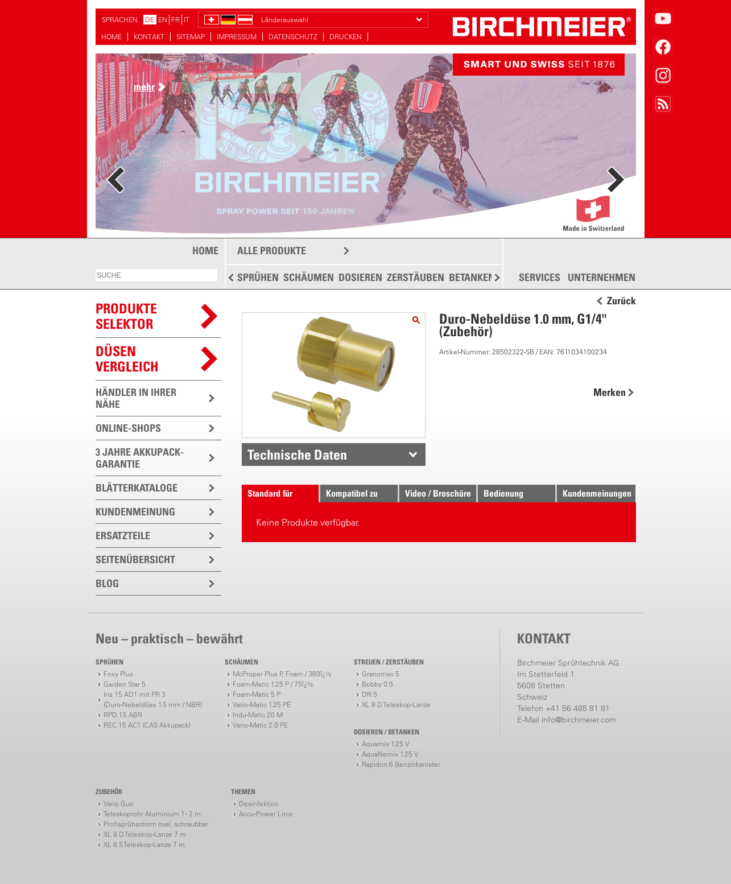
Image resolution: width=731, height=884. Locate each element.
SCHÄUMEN (308, 277)
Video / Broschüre (438, 493)
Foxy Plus (118, 674)
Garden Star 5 (125, 684)
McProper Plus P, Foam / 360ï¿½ (282, 674)
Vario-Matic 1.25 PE (262, 704)
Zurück (621, 301)
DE (149, 19)
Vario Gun (119, 803)
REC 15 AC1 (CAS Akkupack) (147, 725)
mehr (144, 87)
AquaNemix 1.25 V (390, 754)
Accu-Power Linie (266, 813)
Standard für (269, 493)
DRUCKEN (345, 36)
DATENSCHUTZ (293, 36)
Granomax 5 (380, 674)
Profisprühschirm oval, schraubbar (156, 824)
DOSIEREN (360, 277)
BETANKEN (472, 277)
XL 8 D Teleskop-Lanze (396, 704)
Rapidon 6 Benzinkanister (401, 764)
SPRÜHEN (258, 277)
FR (175, 19)
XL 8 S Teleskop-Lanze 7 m (144, 844)
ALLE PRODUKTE (271, 251)
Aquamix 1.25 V (385, 744)
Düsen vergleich (127, 358)
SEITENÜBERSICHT (135, 559)
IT (186, 19)
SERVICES (539, 277)
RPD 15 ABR (123, 714)
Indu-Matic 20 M (258, 714)
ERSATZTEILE (123, 536)
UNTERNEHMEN (601, 277)
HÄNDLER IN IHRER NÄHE (136, 398)
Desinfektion (259, 803)
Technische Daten (297, 454)
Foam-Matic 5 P (256, 694)
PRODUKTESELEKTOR (126, 316)
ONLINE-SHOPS (128, 428)
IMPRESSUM (237, 36)
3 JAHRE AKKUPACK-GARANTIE (140, 458)
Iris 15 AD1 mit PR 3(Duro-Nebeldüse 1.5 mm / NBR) (153, 699)
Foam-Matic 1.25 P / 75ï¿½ (273, 684)
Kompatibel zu (352, 493)
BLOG (107, 583)
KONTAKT (149, 36)
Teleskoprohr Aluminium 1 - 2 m (152, 813)
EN (162, 19)
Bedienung (503, 493)
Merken (609, 392)
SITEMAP (190, 36)
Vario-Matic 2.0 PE (260, 725)
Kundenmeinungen (597, 493)
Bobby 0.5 (377, 684)
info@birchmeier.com (579, 719)
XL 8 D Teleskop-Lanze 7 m (145, 834)
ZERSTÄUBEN (415, 277)
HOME (111, 36)
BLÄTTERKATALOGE (136, 488)
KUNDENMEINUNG (135, 512)
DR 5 (369, 694)
